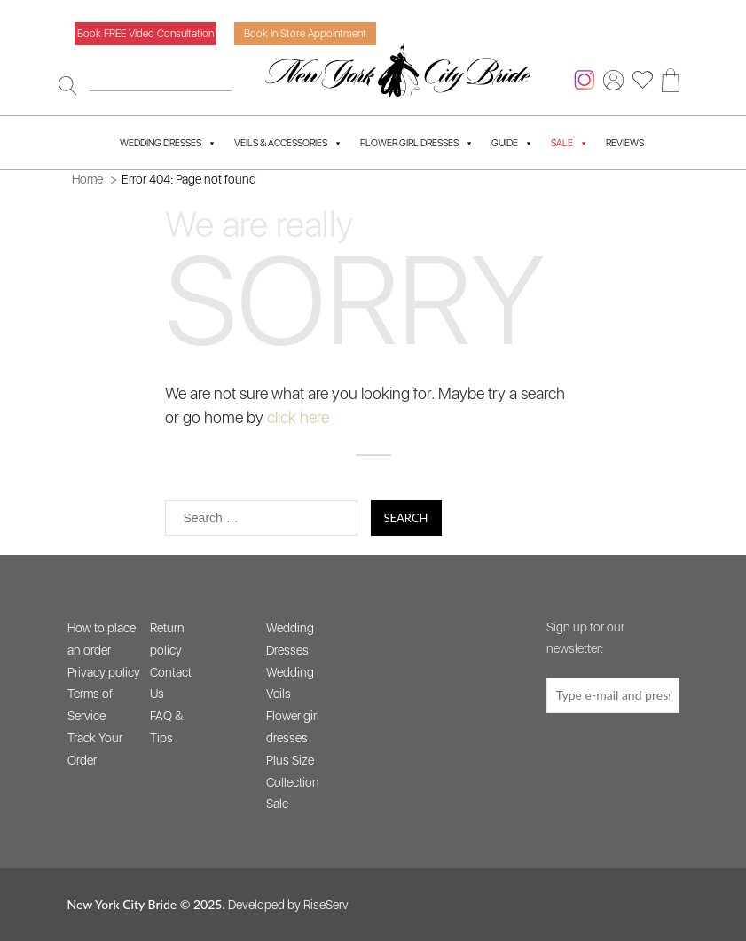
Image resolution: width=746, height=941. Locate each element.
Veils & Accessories (288, 143)
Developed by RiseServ (288, 905)
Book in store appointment (305, 33)
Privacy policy (103, 672)
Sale (277, 803)
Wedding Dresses (168, 143)
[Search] (67, 85)
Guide (512, 143)
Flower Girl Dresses (417, 143)
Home (87, 179)
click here (298, 417)
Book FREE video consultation (145, 33)
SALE (569, 143)
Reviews (625, 143)
